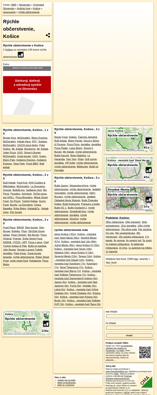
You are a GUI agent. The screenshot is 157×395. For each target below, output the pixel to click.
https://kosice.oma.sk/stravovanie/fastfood (135, 110)
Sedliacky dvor (34, 190)
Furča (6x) (75, 286)
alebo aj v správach (65, 385)
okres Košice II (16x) (82, 252)
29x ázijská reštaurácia (131, 237)
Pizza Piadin (61, 148)
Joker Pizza (9, 152)
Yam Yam (71, 159)
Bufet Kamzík (61, 155)
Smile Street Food (32, 238)
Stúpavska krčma (78, 185)
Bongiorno (30, 149)
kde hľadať (111, 311)
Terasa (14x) (85, 256)
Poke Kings (20, 253)
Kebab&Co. (33, 208)
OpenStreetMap (93, 110)
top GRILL (8, 197)
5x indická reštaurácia (117, 244)
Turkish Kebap (30, 201)
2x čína (123, 248)
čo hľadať (111, 323)
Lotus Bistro (75, 148)
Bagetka (7, 208)
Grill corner (91, 159)
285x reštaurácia (115, 222)
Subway (42, 141)
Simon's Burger (32, 152)
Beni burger (31, 227)
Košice (36, 8)
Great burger (24, 156)
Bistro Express (39, 138)
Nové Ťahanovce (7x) (71, 267)
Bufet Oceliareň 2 (77, 207)
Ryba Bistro (19, 208)
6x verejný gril (133, 240)
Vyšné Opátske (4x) (80, 293)
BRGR (20, 227)
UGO (20, 152)
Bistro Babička (78, 155)
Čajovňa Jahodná (87, 137)
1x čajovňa (111, 251)
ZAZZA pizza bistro (27, 145)
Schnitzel (27, 194)
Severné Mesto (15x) (65, 256)
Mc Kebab (68, 152)
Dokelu (73, 137)
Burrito (13, 205)
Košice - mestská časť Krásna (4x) (78, 297)
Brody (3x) (60, 300)
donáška (7, 253)
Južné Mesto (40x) (64, 245)
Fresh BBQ (32, 163)
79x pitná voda (129, 229)
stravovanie (9, 12)
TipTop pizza (39, 194)
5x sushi (147, 240)
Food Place (9, 227)
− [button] (59, 12)
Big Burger (33, 235)
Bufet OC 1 (60, 207)
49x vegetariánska (125, 233)
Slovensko (24, 5)
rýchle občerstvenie (29, 12)
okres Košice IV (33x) (87, 245)
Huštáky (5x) (89, 286)
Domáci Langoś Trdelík (29, 249)
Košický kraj (23, 8)
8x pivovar (119, 240)
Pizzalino (15, 194)
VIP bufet (70, 163)
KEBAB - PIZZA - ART (15, 242)
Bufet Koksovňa (71, 204)
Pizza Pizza (73, 144)
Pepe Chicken (18, 235)
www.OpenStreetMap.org (117, 371)
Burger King (9, 138)
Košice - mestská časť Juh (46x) (78, 241)
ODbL (116, 374)
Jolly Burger (9, 249)
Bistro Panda (75, 141)
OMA (13, 5)
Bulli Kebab (9, 182)
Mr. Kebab (17, 149)
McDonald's (23, 138)
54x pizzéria (144, 229)
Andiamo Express (25, 160)
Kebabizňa (35, 260)
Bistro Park (9, 160)
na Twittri (120, 350)
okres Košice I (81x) (65, 234)
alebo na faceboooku (66, 382)
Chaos (37, 205)
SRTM (126, 392)
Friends (17, 238)
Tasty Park (19, 163)
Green (42, 156)
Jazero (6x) (60, 282)
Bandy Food (60, 137)
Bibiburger (82, 166)
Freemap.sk (109, 110)
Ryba (80, 159)
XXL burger (16, 212)
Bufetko (16, 231)
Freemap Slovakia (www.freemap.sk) (119, 377)
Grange (7, 190)
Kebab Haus (24, 141)
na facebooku (126, 346)
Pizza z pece (35, 242)
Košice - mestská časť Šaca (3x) (83, 304)
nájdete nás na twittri (66, 380)
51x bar (110, 233)
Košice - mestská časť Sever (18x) (73, 249)
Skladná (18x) (61, 252)
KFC (34, 141)
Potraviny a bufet (90, 204)
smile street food (19, 260)
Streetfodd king (78, 211)
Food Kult (22, 182)
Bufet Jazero (61, 185)
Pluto (24, 231)
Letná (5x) (59, 289)
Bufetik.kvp (19, 190)
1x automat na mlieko (140, 248)
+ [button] (59, 7)
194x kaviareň (132, 222)
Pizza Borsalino (24, 197)
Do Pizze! (15, 201)
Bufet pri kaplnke (37, 246)
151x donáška (128, 225)
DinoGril (74, 219)
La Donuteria (38, 186)
